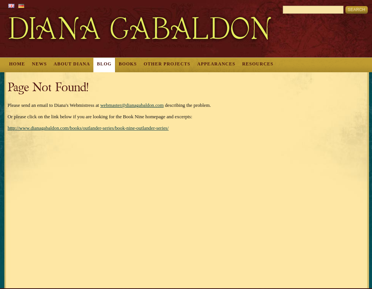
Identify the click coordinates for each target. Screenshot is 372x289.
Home (17, 64)
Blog (104, 64)
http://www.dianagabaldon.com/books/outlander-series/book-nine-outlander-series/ (88, 128)
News (39, 64)
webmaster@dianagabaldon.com (132, 105)
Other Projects (167, 64)
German (21, 6)
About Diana (72, 64)
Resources (257, 64)
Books (128, 64)
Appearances (216, 64)
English (11, 6)
